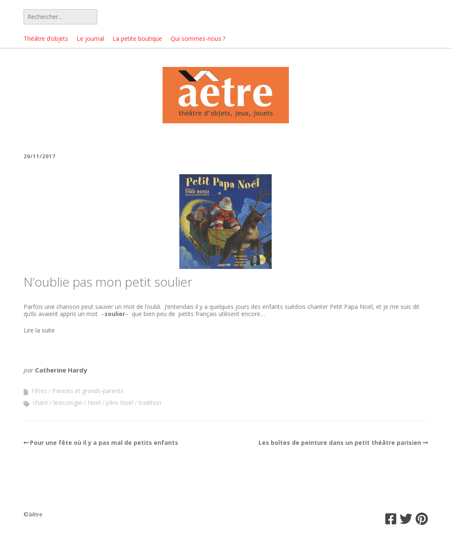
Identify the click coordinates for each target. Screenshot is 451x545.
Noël (94, 403)
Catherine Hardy (61, 370)
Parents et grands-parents (87, 391)
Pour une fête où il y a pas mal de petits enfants (104, 443)
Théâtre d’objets (46, 39)
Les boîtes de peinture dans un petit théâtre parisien (340, 443)
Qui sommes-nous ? (198, 39)
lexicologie (67, 403)
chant (40, 403)
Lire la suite (39, 330)
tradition (150, 403)
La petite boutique (137, 39)
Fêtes (39, 391)
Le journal (90, 39)
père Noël (119, 403)
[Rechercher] (60, 16)
